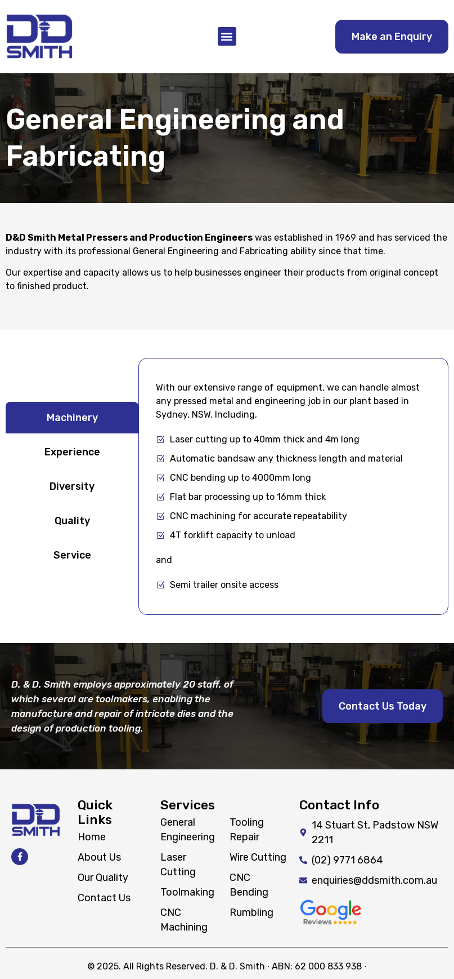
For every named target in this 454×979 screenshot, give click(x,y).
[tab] (72, 417)
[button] (227, 36)
